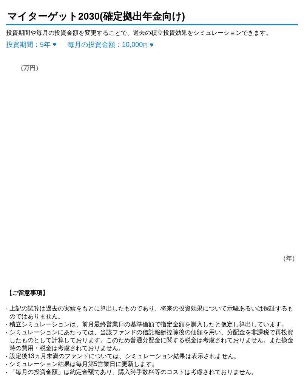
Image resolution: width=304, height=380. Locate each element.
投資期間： (28, 44)
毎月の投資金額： (108, 44)
